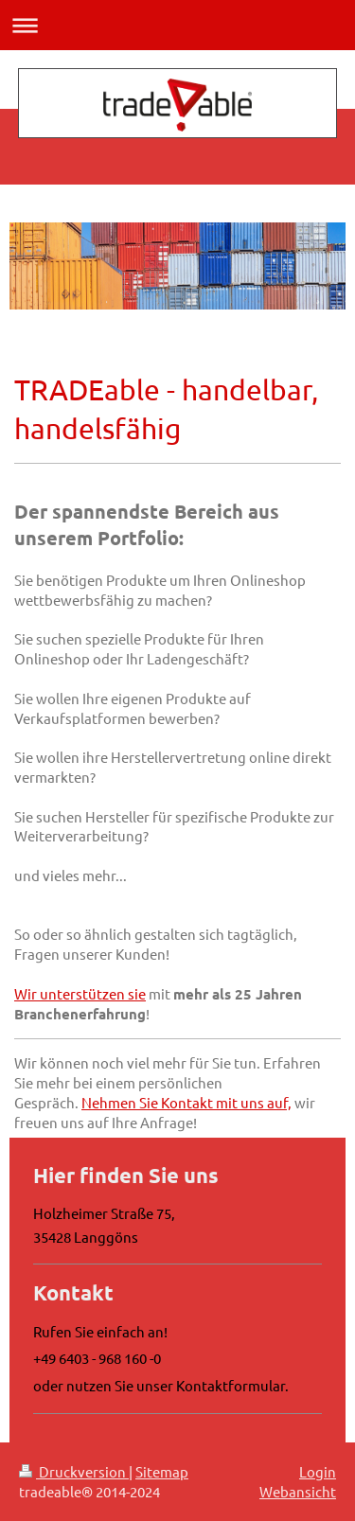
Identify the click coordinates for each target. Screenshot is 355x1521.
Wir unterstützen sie (80, 993)
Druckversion (74, 1471)
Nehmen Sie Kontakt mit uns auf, (186, 1102)
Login (317, 1471)
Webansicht (297, 1491)
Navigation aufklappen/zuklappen (177, 25)
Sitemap (161, 1471)
